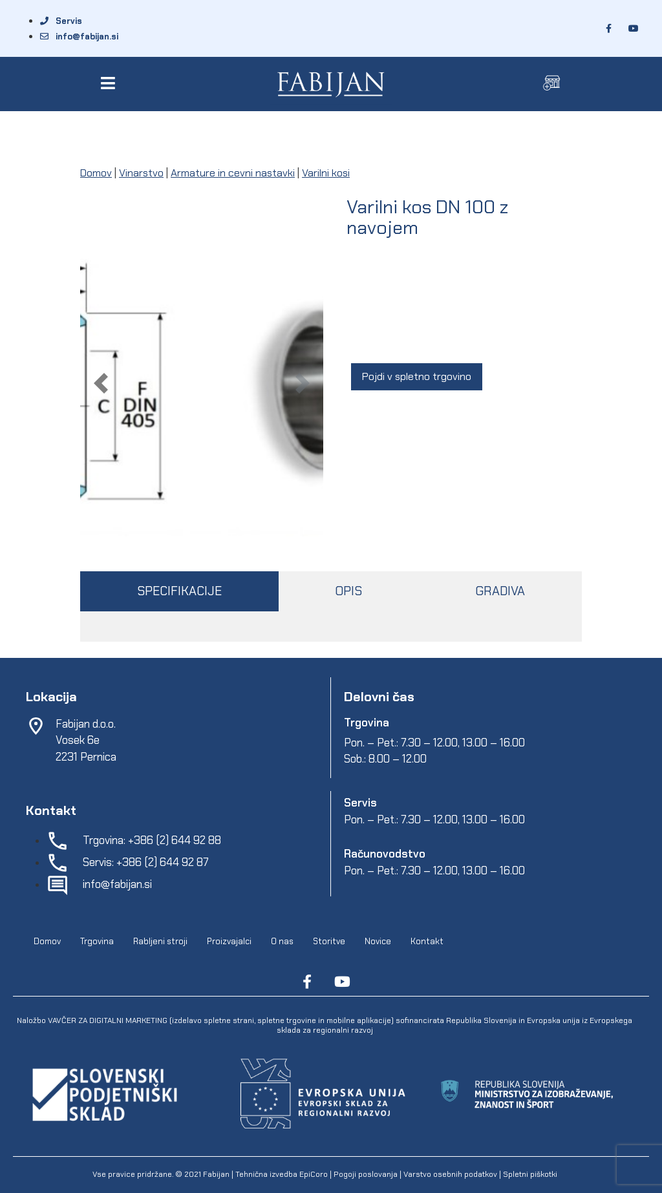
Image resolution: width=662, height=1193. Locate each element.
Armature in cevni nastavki (233, 173)
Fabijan (216, 1174)
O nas (282, 941)
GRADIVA (500, 591)
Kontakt (427, 941)
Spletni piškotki (530, 1174)
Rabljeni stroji (160, 941)
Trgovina (97, 941)
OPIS (348, 591)
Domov (96, 173)
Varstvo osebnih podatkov (450, 1174)
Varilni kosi (326, 173)
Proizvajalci (229, 941)
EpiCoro (313, 1174)
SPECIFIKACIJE (179, 591)
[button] (110, 83)
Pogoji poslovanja (366, 1174)
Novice (378, 941)
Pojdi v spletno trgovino (416, 376)
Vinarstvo (141, 173)
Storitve (329, 941)
